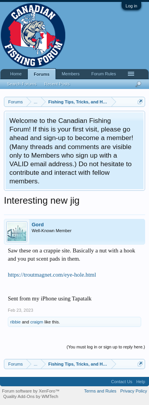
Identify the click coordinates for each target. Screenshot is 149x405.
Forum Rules (104, 73)
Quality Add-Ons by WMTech (30, 396)
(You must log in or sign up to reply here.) (105, 347)
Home (16, 73)
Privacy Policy (133, 391)
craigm (36, 322)
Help (140, 381)
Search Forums (21, 84)
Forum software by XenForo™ (30, 391)
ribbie (15, 322)
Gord (38, 224)
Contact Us (121, 381)
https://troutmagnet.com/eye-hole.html (52, 275)
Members (71, 73)
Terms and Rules (100, 391)
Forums (41, 74)
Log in (131, 6)
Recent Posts (57, 84)
